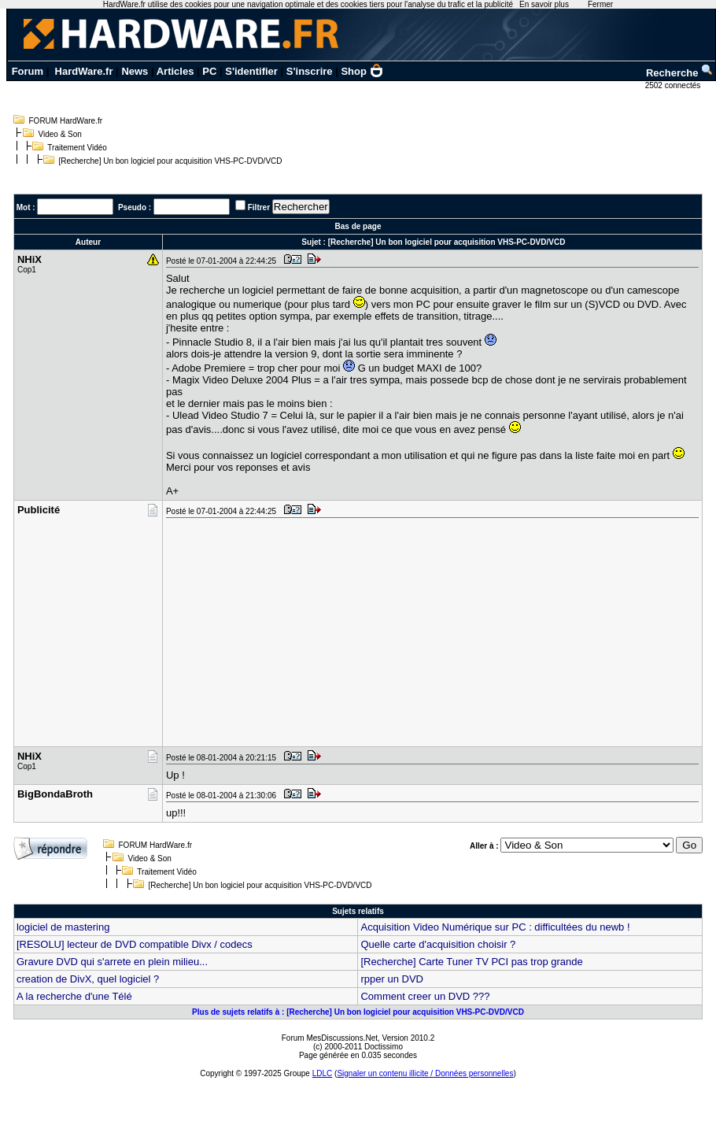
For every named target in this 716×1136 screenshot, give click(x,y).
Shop (362, 71)
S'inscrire (309, 71)
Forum (27, 71)
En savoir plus (544, 4)
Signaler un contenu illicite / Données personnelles (425, 1073)
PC (209, 71)
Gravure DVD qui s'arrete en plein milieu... (112, 962)
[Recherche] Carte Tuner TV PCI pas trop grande (471, 962)
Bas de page (358, 226)
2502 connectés (674, 85)
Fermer (600, 4)
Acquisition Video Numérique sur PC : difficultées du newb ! (494, 927)
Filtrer (259, 207)
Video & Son (60, 134)
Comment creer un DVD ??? (424, 996)
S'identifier (251, 71)
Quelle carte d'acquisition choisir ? (437, 944)
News (134, 71)
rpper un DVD (391, 979)
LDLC (322, 1073)
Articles (175, 71)
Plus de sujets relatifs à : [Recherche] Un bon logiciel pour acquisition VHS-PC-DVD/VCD (358, 1012)
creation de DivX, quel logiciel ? (88, 979)
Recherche (680, 73)
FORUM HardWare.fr (66, 121)
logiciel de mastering (63, 927)
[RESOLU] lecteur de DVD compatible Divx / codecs (135, 944)
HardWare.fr (84, 71)
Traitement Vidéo (77, 147)
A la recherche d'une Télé (74, 996)
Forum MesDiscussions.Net (330, 1038)
